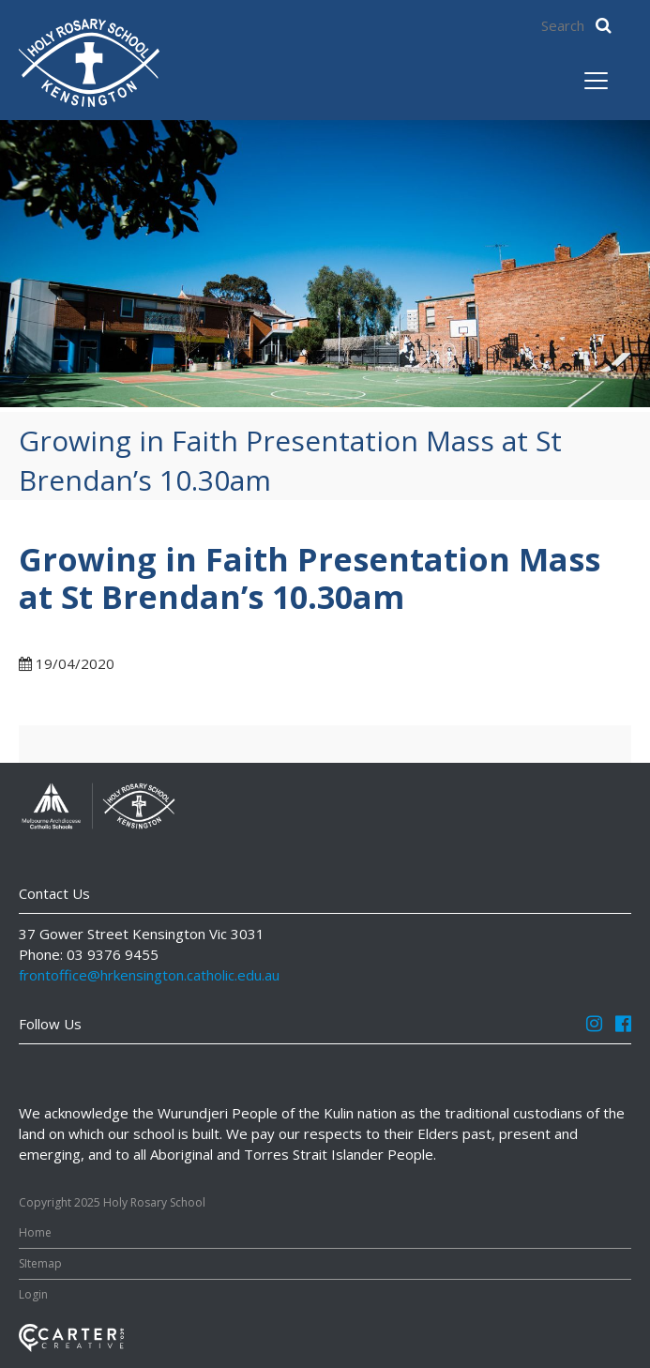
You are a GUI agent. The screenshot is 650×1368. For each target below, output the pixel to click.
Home (35, 1232)
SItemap (40, 1263)
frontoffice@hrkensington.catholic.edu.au (149, 974)
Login (33, 1294)
